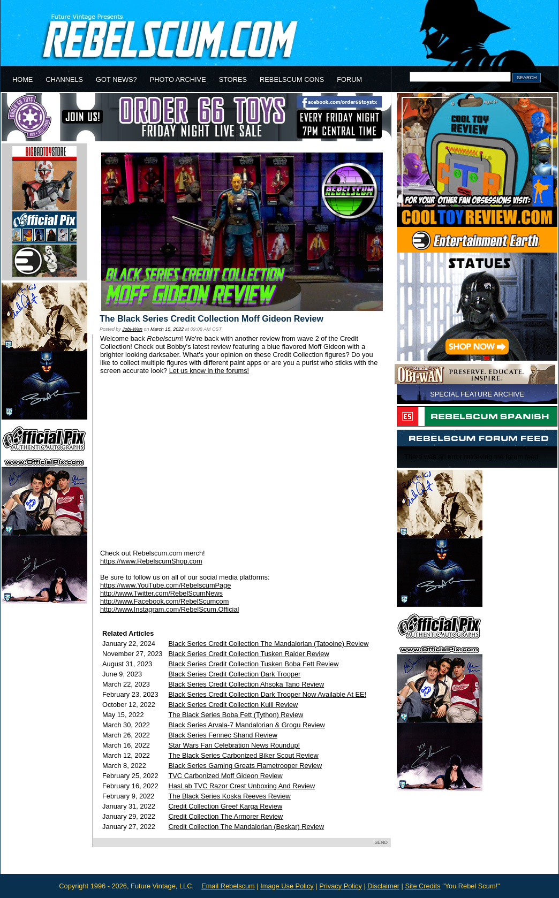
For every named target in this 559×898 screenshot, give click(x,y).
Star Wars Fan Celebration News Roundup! (234, 745)
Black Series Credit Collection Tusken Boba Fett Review (254, 664)
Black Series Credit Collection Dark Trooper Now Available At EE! (268, 694)
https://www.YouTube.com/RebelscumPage (165, 585)
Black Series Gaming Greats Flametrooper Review (245, 766)
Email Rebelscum (228, 886)
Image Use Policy (287, 886)
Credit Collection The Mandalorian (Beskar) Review (246, 827)
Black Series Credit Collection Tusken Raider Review (249, 654)
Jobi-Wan (132, 329)
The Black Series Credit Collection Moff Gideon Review (211, 318)
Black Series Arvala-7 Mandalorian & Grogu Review (247, 725)
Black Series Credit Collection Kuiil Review (233, 705)
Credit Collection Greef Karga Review (226, 806)
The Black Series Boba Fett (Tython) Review (236, 715)
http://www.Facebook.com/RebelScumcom (164, 601)
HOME (22, 79)
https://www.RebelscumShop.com (151, 561)
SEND (381, 842)
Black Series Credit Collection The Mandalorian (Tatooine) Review (269, 644)
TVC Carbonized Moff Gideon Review (226, 776)
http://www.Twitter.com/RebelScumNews (161, 593)
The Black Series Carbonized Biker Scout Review (244, 755)
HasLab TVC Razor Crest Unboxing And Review (242, 786)
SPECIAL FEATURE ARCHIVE (477, 394)
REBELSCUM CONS (292, 79)
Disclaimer (383, 886)
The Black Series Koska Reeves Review (230, 796)
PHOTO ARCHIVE (178, 79)
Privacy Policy (340, 886)
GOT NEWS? (116, 79)
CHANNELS (64, 79)
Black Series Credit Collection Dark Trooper (235, 674)
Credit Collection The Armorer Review (226, 816)
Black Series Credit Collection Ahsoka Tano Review (246, 684)
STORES (233, 79)
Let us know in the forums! (209, 371)
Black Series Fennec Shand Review (223, 735)
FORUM (349, 79)
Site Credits (422, 886)
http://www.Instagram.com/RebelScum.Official (169, 609)
